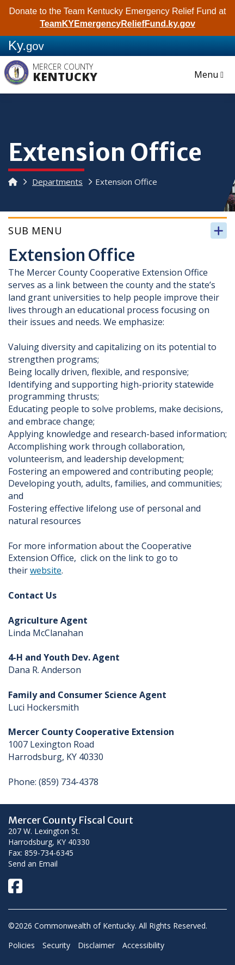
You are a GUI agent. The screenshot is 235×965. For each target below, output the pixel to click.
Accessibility (143, 945)
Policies (21, 945)
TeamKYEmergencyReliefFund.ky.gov (117, 23)
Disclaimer (96, 945)
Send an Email (33, 863)
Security (56, 945)
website (45, 570)
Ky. (26, 45)
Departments (57, 181)
